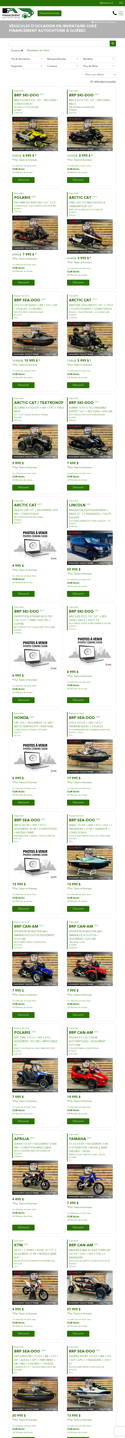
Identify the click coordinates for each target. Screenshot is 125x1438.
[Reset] (38, 51)
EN (121, 3)
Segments (16, 66)
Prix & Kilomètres (20, 59)
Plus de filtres (90, 66)
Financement (47, 180)
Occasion (17, 50)
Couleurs (52, 66)
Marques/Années (56, 59)
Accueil (97, 22)
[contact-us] (115, 13)
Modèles (88, 59)
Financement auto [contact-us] (49, 13)
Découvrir (23, 180)
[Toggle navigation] (121, 13)
